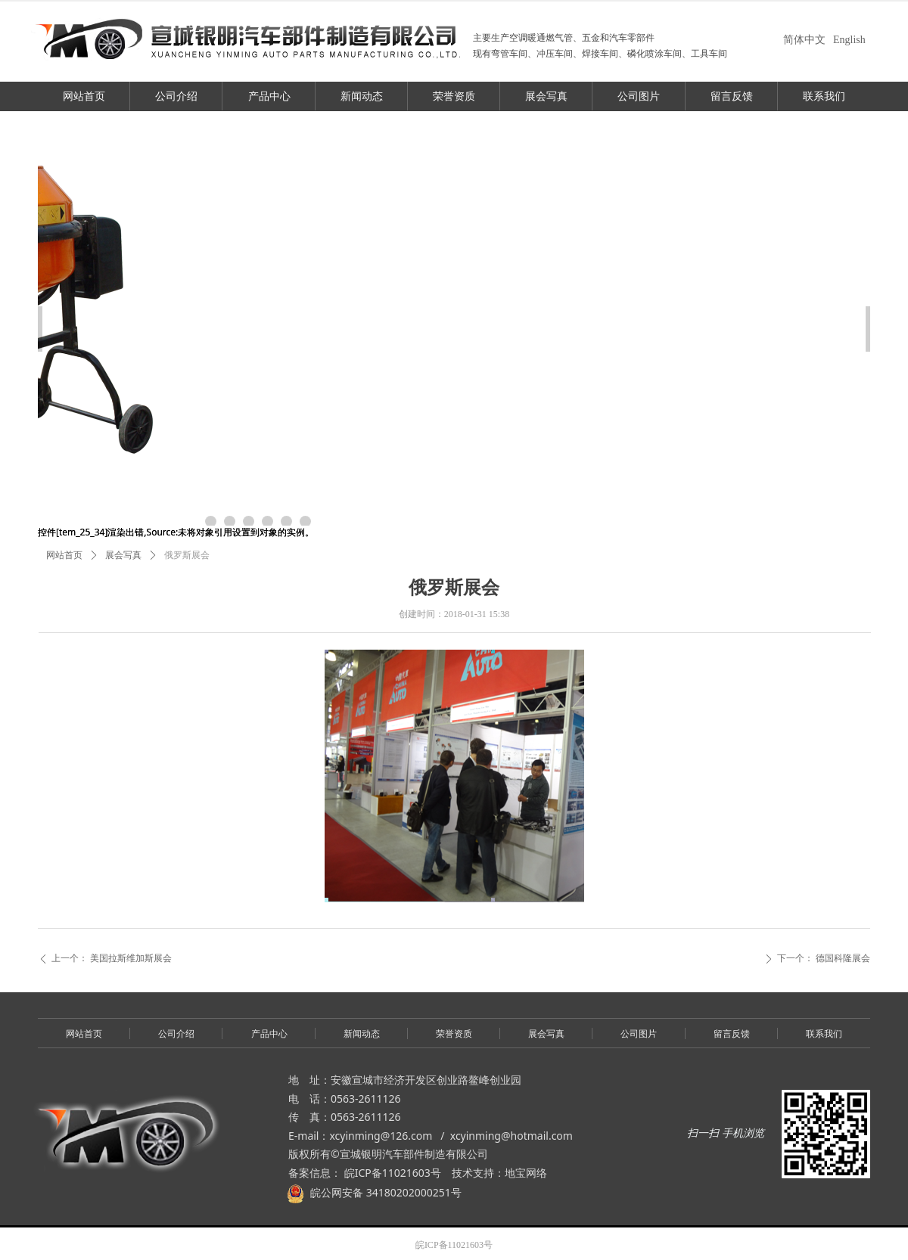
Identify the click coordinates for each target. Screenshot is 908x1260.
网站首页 (64, 555)
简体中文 (804, 39)
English (849, 39)
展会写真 (123, 555)
